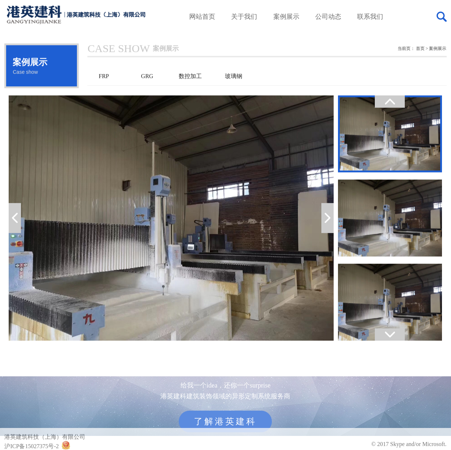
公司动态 (328, 16)
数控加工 (190, 85)
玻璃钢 (233, 85)
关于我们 (244, 16)
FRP (104, 85)
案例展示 (286, 16)
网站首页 (202, 16)
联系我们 (370, 16)
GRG (147, 85)
